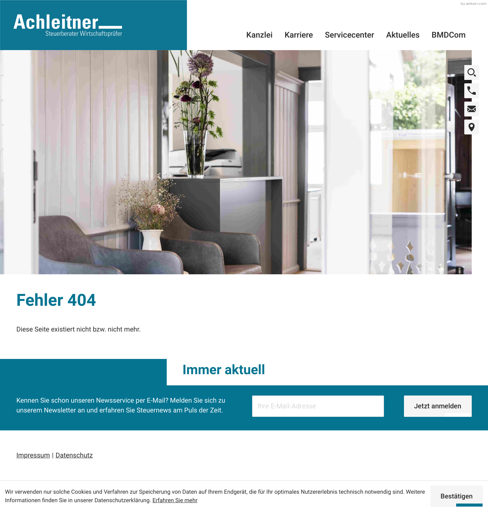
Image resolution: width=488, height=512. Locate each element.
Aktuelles (403, 35)
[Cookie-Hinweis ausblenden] (456, 496)
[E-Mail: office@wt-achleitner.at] (471, 109)
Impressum (33, 455)
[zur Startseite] (93, 25)
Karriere (299, 35)
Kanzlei (259, 35)
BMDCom (449, 35)
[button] (471, 90)
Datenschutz (74, 455)
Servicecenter (349, 35)
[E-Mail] (318, 406)
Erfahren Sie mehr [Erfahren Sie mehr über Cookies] (175, 500)
